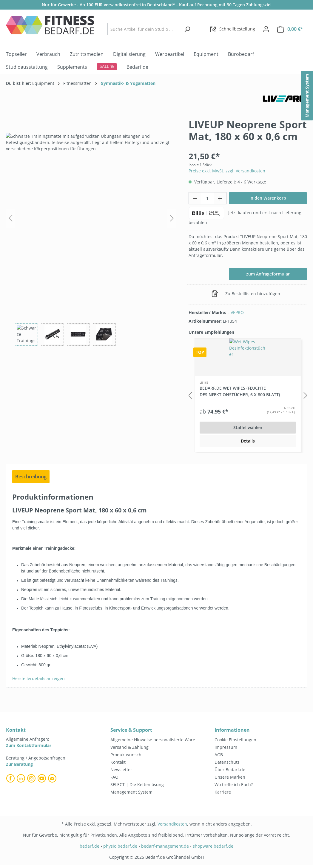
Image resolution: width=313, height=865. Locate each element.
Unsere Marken (230, 777)
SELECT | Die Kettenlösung (137, 784)
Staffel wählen (247, 427)
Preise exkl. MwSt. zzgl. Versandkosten (227, 171)
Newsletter (121, 769)
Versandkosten (172, 824)
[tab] (31, 476)
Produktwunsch (125, 754)
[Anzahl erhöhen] (220, 198)
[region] (91, 232)
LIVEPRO (235, 312)
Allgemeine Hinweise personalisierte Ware (152, 739)
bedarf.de (89, 846)
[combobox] (144, 29)
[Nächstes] (171, 218)
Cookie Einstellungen (235, 739)
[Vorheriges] (10, 218)
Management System (131, 792)
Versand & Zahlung (129, 747)
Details (248, 441)
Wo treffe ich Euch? (234, 784)
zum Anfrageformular (268, 274)
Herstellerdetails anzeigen (38, 678)
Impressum (226, 747)
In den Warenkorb (267, 198)
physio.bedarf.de (120, 846)
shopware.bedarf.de (213, 846)
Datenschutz (227, 762)
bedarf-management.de (165, 846)
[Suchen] (187, 29)
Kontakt (118, 762)
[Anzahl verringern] (195, 198)
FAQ (114, 777)
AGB (219, 754)
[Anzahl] (207, 198)
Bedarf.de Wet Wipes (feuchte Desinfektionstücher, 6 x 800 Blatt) (240, 391)
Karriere (223, 792)
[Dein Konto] (266, 29)
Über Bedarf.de (230, 769)
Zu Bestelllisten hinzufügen (246, 292)
